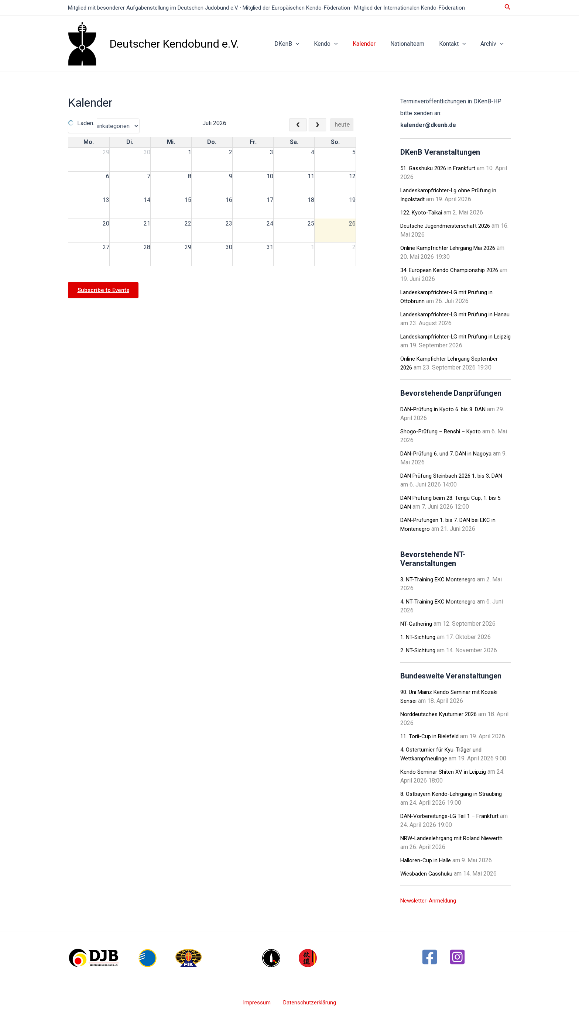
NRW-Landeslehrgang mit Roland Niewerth (455, 838)
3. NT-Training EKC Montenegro (440, 579)
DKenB (303, 44)
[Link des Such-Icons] (507, 7)
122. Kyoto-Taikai (422, 212)
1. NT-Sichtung (418, 636)
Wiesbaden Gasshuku (428, 873)
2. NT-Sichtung (418, 650)
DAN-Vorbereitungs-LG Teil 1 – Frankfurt (452, 815)
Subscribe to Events (106, 289)
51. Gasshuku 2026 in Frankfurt (440, 168)
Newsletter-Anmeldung (430, 900)
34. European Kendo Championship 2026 (452, 270)
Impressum (258, 1002)
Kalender (374, 43)
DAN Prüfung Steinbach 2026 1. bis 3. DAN (455, 475)
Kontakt (456, 44)
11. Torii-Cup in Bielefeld (432, 736)
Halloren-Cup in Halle (427, 860)
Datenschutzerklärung (307, 1002)
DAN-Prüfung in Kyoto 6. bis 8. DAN (446, 409)
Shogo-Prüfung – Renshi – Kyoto (443, 431)
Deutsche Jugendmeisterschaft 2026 (448, 225)
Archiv (493, 44)
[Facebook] (429, 957)
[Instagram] (457, 957)
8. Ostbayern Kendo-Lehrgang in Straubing (454, 793)
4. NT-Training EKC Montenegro (440, 601)
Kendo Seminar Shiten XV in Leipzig (446, 771)
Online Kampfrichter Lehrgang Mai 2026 (451, 247)
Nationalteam (415, 43)
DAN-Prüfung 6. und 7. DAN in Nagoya (448, 453)
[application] (312, 44)
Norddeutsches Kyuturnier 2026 (441, 714)
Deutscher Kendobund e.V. (174, 43)
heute (342, 124)
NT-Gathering (417, 623)
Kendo (339, 44)
